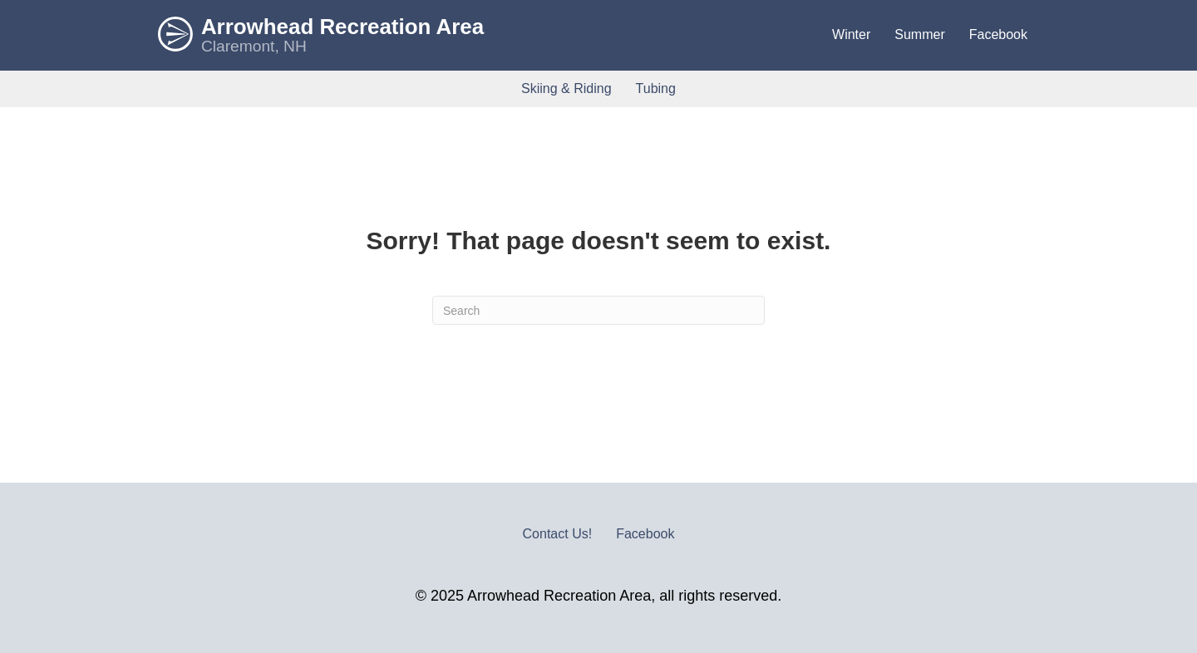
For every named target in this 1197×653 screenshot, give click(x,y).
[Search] (598, 310)
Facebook (998, 34)
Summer (919, 34)
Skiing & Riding (566, 88)
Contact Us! (558, 534)
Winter (851, 34)
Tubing (656, 88)
